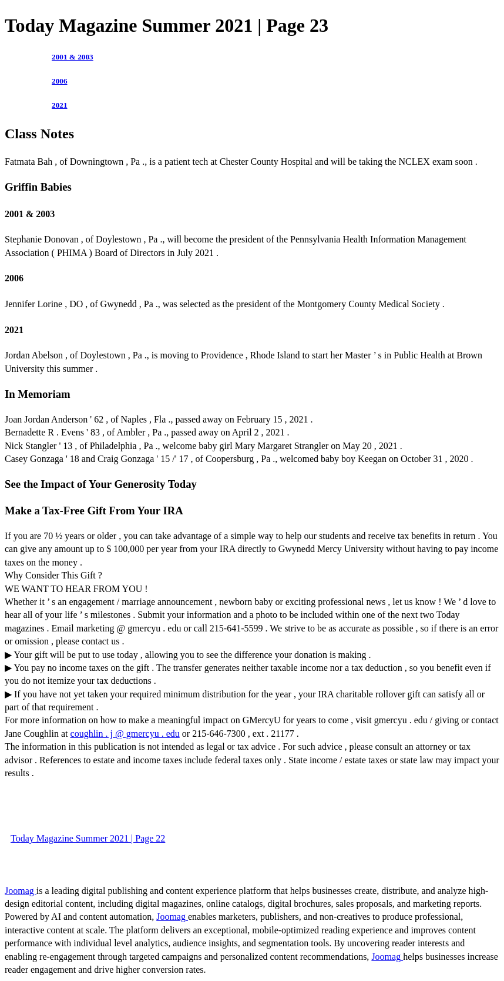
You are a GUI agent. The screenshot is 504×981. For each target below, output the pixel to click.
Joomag (20, 891)
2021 (60, 105)
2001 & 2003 (72, 56)
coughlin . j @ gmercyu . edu (125, 734)
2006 (60, 81)
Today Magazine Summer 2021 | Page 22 (88, 838)
